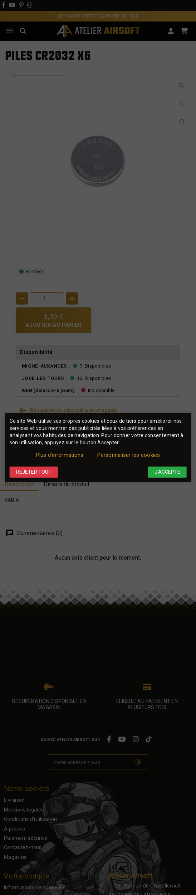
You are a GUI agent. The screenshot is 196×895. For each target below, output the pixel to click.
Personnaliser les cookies (128, 455)
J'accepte (167, 472)
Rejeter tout (34, 472)
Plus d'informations (60, 455)
